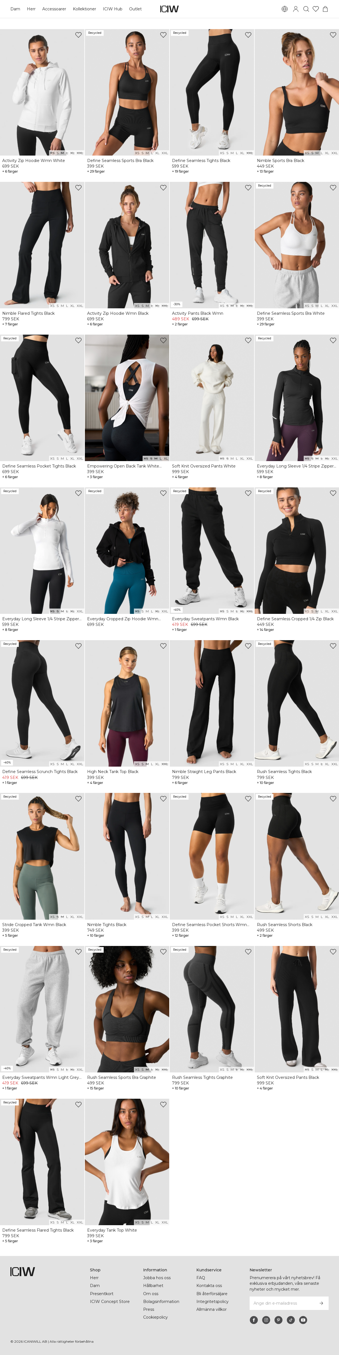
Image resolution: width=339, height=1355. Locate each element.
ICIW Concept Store (110, 1301)
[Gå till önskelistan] (316, 9)
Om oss (150, 1293)
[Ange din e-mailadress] (282, 1303)
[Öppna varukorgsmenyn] (325, 9)
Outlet (135, 8)
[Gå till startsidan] (169, 9)
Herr (31, 8)
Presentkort (101, 1293)
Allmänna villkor (211, 1309)
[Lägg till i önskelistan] (78, 35)
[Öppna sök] (306, 9)
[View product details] (42, 102)
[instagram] (266, 1320)
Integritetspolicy (212, 1301)
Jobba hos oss (157, 1277)
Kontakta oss (209, 1285)
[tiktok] (290, 1320)
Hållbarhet (153, 1285)
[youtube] (303, 1320)
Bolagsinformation (161, 1301)
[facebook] (253, 1320)
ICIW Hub (112, 8)
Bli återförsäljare (211, 1293)
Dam (15, 8)
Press (148, 1309)
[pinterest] (278, 1320)
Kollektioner (84, 8)
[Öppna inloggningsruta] (295, 9)
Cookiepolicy (155, 1317)
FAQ (200, 1277)
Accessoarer (54, 8)
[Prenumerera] (321, 1303)
